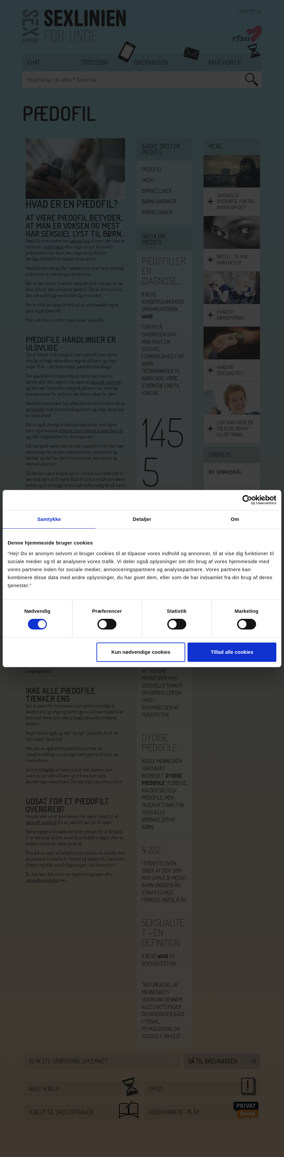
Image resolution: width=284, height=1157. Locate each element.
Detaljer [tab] (142, 519)
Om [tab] (235, 519)
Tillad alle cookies (232, 652)
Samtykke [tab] (49, 519)
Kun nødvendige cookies (141, 652)
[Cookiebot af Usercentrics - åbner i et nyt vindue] (247, 500)
